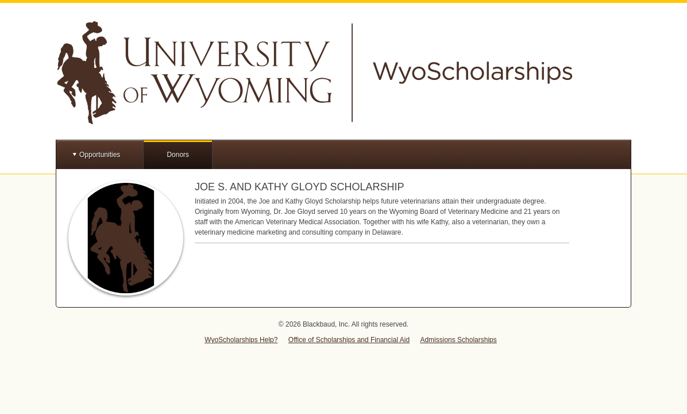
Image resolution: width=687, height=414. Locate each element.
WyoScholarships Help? (240, 340)
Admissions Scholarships (458, 340)
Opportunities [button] (99, 155)
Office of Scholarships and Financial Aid (349, 340)
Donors (178, 155)
